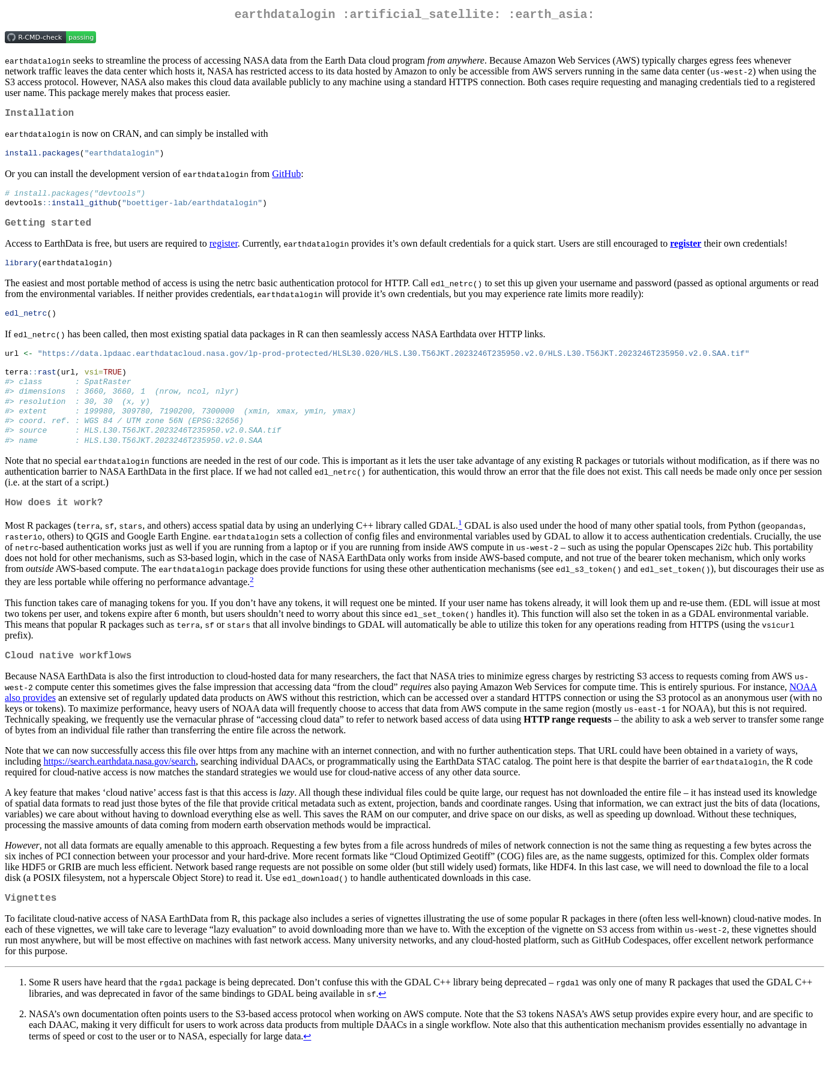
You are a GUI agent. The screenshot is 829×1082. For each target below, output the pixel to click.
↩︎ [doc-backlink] (382, 1024)
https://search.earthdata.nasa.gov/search (119, 789)
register (224, 253)
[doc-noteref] (460, 552)
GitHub (286, 179)
